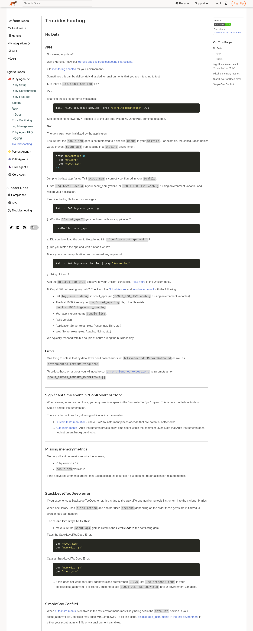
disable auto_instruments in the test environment (168, 618)
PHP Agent (18, 159)
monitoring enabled (64, 69)
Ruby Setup (19, 85)
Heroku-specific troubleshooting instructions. (105, 61)
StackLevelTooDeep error (227, 79)
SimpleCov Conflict (223, 84)
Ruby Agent (19, 79)
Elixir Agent (19, 167)
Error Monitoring (22, 120)
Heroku (16, 35)
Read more (138, 283)
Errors (219, 59)
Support (201, 3)
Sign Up (239, 3)
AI (13, 51)
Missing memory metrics (226, 73)
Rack (15, 108)
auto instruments (65, 613)
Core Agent (19, 174)
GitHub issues (117, 290)
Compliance (18, 195)
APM (218, 53)
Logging (17, 138)
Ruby (182, 3)
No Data (217, 48)
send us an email (143, 290)
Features (17, 28)
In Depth (17, 114)
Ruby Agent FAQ (22, 132)
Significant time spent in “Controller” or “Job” (226, 66)
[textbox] (57, 3)
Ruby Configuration (24, 90)
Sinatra (16, 102)
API (13, 58)
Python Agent (20, 151)
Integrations (19, 43)
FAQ (14, 202)
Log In (221, 3)
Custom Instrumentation (71, 423)
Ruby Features (21, 96)
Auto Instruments (66, 429)
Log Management (23, 126)
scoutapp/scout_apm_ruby (227, 32)
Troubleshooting (22, 144)
